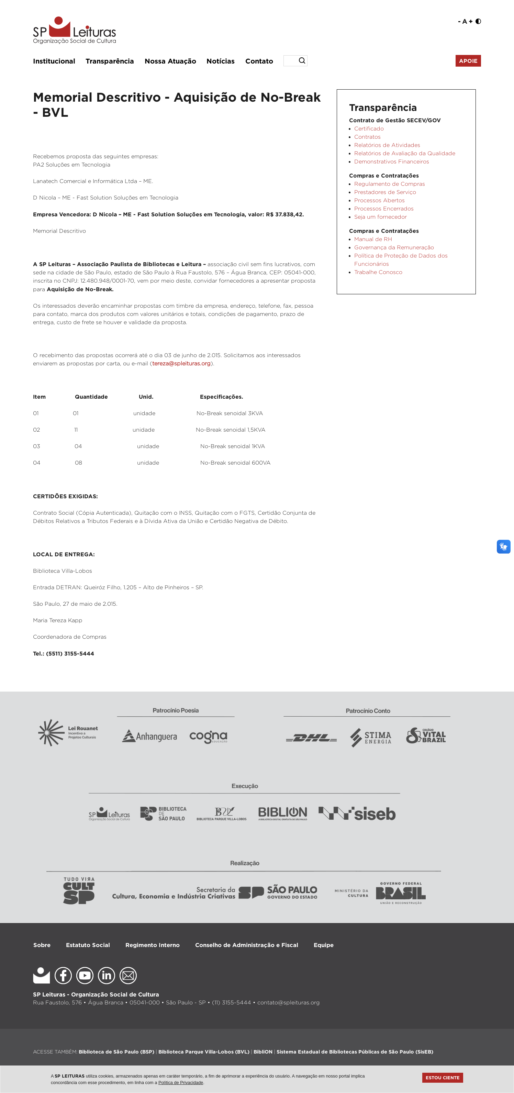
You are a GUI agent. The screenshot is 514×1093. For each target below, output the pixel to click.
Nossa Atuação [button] (170, 61)
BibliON (263, 1051)
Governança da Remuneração (394, 247)
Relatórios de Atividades (387, 145)
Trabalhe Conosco (378, 272)
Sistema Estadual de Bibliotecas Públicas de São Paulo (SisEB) (355, 1051)
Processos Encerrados (384, 209)
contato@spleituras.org (288, 1002)
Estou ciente (443, 1077)
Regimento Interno (152, 945)
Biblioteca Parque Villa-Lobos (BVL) (203, 1051)
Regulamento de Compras (389, 184)
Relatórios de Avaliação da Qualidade (404, 153)
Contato (259, 61)
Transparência (110, 61)
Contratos (367, 137)
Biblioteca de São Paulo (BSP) (116, 1051)
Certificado (369, 129)
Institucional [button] (54, 61)
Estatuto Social (88, 945)
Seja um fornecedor (380, 217)
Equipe (324, 945)
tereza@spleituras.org (181, 363)
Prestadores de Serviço (385, 192)
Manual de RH (373, 239)
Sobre (42, 945)
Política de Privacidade (180, 1082)
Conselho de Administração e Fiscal (246, 945)
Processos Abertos (379, 200)
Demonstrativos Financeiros (391, 161)
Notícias (220, 61)
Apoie (468, 61)
